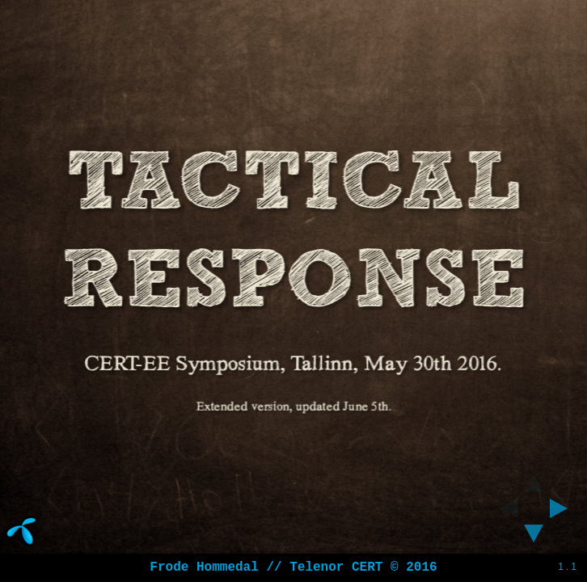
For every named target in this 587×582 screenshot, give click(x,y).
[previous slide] (503, 508)
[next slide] (563, 508)
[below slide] (533, 538)
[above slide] (533, 478)
